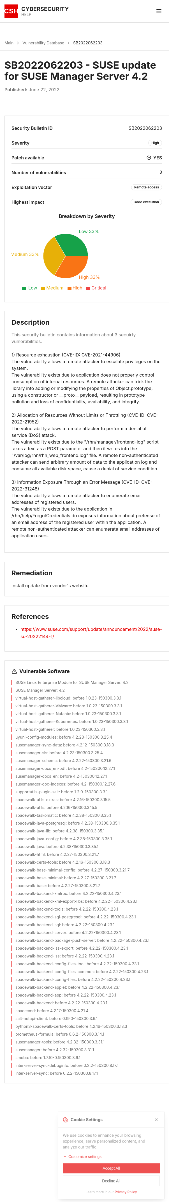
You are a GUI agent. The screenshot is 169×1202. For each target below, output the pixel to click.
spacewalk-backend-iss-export (44, 948)
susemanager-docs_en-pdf (40, 768)
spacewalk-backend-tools (39, 909)
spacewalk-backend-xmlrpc (41, 893)
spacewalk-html (30, 854)
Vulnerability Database (43, 42)
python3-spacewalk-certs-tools (44, 1026)
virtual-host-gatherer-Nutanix (42, 713)
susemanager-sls (31, 752)
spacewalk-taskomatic (36, 815)
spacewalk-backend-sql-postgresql (48, 916)
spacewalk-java (29, 846)
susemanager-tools (33, 1042)
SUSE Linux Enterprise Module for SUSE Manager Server (68, 682)
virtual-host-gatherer (34, 729)
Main (8, 42)
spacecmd (25, 1010)
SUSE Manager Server (36, 690)
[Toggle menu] (159, 11)
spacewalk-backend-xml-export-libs (49, 901)
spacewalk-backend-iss (37, 956)
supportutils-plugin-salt (37, 791)
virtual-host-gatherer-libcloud (42, 698)
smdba (21, 1057)
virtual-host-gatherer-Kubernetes (46, 721)
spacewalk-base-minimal (38, 877)
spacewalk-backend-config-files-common (54, 971)
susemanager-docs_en (36, 776)
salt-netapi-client (31, 1018)
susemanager (28, 1049)
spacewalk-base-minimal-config (45, 870)
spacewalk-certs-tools (36, 862)
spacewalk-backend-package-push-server (55, 940)
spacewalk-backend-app (38, 995)
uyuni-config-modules (36, 737)
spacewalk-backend (34, 1002)
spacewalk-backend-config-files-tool (49, 963)
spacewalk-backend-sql (37, 924)
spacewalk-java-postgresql (40, 823)
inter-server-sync (31, 1073)
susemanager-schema (36, 760)
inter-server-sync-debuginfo (41, 1065)
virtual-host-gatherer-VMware (43, 705)
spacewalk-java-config (36, 838)
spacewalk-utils (29, 807)
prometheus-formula (34, 1034)
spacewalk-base (30, 885)
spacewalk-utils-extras (36, 799)
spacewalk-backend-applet (40, 987)
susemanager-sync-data (38, 745)
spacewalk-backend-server (40, 932)
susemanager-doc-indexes (40, 784)
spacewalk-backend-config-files (45, 979)
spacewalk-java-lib (32, 831)
